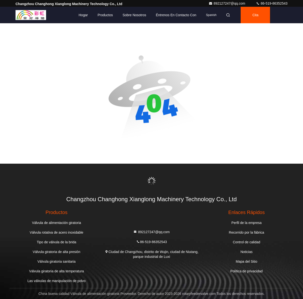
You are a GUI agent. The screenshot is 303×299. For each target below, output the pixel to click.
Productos (105, 15)
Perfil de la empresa (246, 223)
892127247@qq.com (227, 3)
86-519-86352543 (271, 3)
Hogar (83, 15)
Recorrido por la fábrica (246, 232)
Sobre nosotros (134, 15)
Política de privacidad (246, 271)
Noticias (246, 252)
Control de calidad (246, 242)
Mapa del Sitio (246, 261)
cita (255, 15)
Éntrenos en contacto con (176, 15)
